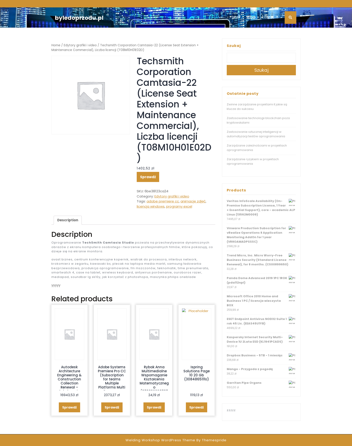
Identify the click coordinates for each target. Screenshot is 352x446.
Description (67, 220)
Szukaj (234, 45)
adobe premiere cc (163, 201)
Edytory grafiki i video (80, 45)
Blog (251, 17)
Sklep (236, 17)
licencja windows (151, 206)
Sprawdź (148, 177)
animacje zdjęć (193, 201)
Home (55, 45)
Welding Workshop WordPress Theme (160, 440)
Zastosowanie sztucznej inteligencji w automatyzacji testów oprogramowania (256, 134)
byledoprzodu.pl (79, 18)
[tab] (68, 220)
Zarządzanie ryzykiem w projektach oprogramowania (253, 161)
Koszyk (268, 17)
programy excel (179, 206)
